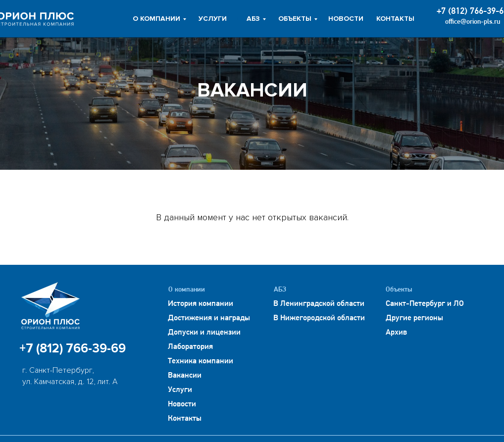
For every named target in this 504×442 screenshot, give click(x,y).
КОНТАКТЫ (395, 18)
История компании (200, 304)
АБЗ (253, 18)
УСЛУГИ (213, 18)
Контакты (185, 419)
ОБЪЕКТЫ (294, 18)
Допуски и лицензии (204, 333)
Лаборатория (190, 347)
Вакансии (185, 376)
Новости (182, 404)
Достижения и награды (209, 318)
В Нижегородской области (319, 318)
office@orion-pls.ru (472, 22)
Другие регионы (414, 318)
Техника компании (200, 361)
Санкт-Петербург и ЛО (425, 304)
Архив (396, 333)
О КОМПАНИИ (156, 18)
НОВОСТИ (345, 18)
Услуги (180, 390)
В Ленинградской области (318, 304)
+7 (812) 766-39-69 (72, 348)
